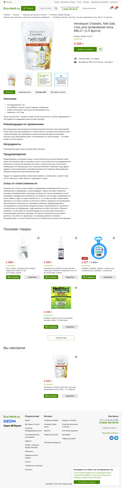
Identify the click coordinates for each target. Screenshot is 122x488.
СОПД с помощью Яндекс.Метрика (32, 446)
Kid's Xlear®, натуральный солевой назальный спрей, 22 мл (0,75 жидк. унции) (20, 270)
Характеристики (24, 92)
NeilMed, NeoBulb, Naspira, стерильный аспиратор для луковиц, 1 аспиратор (98, 269)
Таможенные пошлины (99, 2)
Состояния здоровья (70, 431)
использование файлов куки (85, 473)
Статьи (27, 462)
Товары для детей (51, 435)
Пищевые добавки (51, 420)
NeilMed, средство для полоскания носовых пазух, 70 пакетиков (58, 319)
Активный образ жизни (50, 425)
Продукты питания (69, 420)
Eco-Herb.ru (12, 8)
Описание (9, 92)
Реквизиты (29, 451)
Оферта (28, 441)
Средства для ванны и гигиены (70, 425)
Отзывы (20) (41, 92)
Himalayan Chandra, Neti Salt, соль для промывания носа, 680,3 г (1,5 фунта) (60, 388)
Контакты (113, 2)
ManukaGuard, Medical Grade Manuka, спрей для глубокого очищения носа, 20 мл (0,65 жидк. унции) (60, 270)
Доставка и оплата (68, 2)
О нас (79, 2)
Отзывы (86, 2)
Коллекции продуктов (52, 442)
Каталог (30, 8)
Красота (47, 431)
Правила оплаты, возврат (31, 456)
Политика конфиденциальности (33, 429)
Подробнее (32, 277)
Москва (9, 2)
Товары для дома (68, 438)
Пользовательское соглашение (32, 436)
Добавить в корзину (85, 49)
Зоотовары (66, 435)
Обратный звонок (89, 8)
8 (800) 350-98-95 (70, 9)
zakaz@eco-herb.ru (110, 433)
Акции (57, 2)
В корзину (15, 277)
